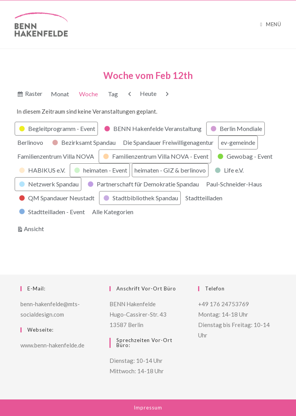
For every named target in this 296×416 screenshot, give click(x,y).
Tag (113, 93)
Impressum (148, 407)
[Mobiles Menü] (270, 24)
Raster (34, 94)
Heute (148, 93)
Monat (60, 93)
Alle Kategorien (112, 211)
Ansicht (35, 227)
